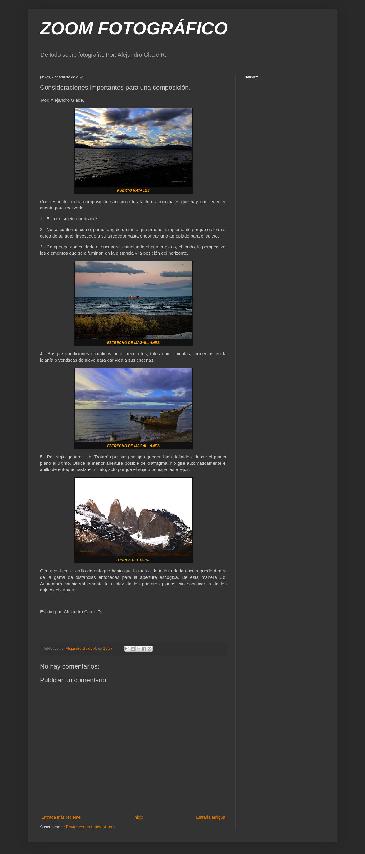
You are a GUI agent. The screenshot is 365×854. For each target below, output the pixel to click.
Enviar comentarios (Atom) (90, 827)
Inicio (138, 817)
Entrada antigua (210, 817)
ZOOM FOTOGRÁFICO (134, 28)
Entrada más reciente (61, 817)
